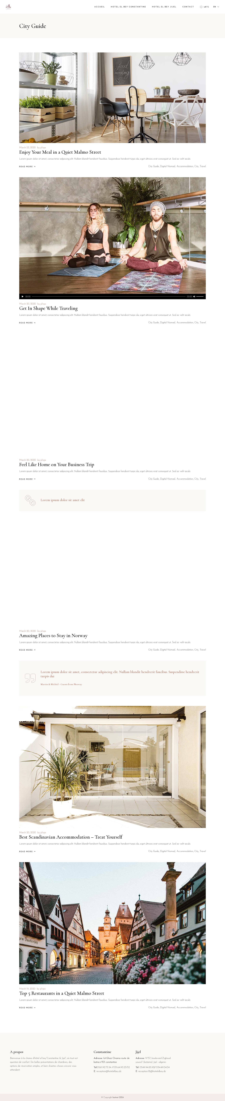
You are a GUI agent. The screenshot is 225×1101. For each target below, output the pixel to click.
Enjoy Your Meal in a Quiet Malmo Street (60, 152)
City (196, 166)
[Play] (22, 296)
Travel (203, 166)
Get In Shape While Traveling (48, 308)
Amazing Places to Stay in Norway (53, 635)
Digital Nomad (167, 166)
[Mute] (194, 296)
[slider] (109, 296)
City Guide (153, 166)
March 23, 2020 (27, 147)
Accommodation (185, 166)
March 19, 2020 (27, 989)
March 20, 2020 (27, 304)
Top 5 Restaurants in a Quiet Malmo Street (61, 993)
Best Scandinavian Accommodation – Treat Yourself (70, 837)
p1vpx (43, 147)
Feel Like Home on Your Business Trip (56, 464)
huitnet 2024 (118, 1097)
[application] (112, 296)
